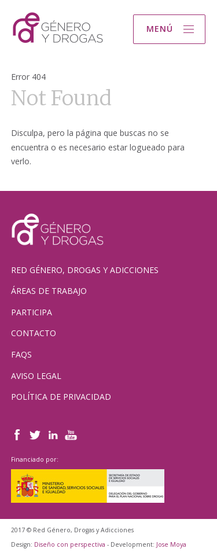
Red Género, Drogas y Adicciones (85, 269)
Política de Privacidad (61, 396)
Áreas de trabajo (49, 290)
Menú (159, 28)
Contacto (33, 332)
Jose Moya (171, 544)
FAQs (21, 354)
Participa (31, 312)
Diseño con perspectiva (69, 544)
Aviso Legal (36, 375)
